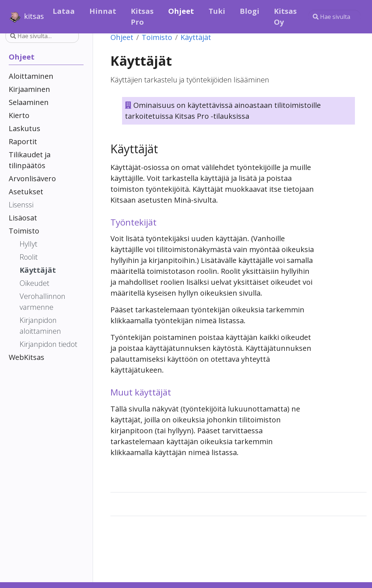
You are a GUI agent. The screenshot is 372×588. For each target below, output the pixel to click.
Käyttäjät (196, 37)
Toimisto (157, 37)
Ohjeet (121, 37)
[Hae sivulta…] (334, 17)
